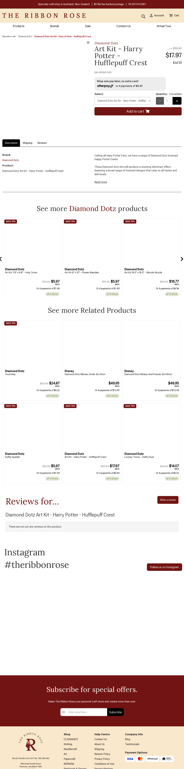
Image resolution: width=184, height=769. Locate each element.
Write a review (168, 502)
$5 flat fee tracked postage (109, 4)
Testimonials (132, 703)
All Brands (69, 750)
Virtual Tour (100, 743)
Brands (54, 26)
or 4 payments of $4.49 (120, 86)
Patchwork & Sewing (75, 729)
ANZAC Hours (102, 738)
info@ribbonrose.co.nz (31, 731)
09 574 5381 (139, 4)
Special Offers (72, 755)
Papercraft (69, 718)
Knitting (68, 703)
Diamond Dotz (106, 43)
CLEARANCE (71, 698)
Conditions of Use (104, 724)
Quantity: (169, 95)
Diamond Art (25, 37)
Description (11, 143)
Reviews (42, 143)
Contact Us (123, 26)
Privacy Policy (102, 718)
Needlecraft (9, 37)
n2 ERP (179, 764)
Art (65, 713)
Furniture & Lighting (74, 734)
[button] (155, 16)
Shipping (27, 143)
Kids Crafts (70, 739)
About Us (99, 703)
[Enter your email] (87, 671)
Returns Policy (102, 713)
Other (67, 744)
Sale (87, 26)
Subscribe (115, 670)
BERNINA (69, 724)
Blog (127, 698)
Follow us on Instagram (164, 570)
